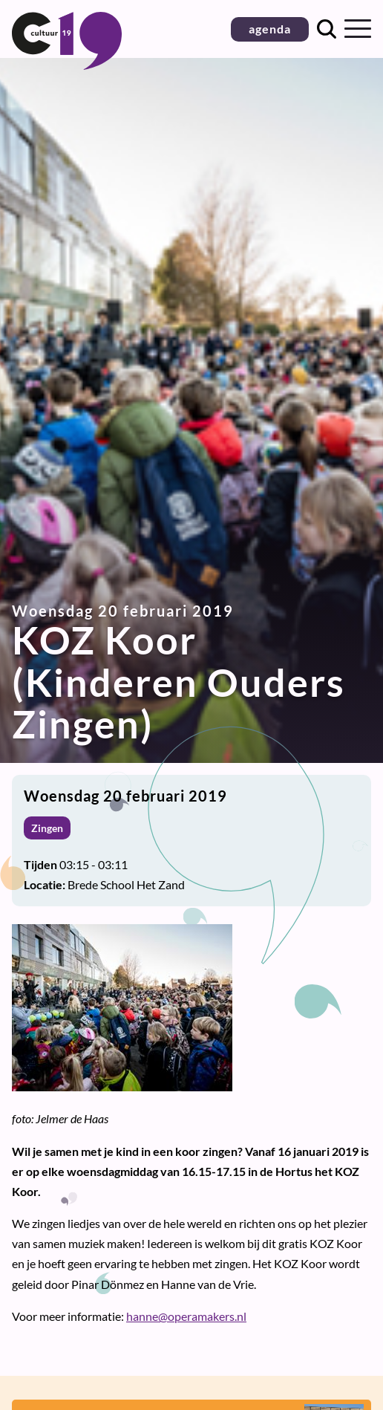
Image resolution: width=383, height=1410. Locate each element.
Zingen (47, 828)
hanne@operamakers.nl (186, 1316)
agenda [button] (270, 29)
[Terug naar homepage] (67, 65)
